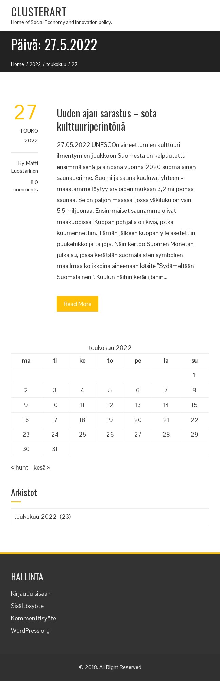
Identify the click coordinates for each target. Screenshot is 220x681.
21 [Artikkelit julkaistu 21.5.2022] (166, 420)
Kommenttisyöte (33, 618)
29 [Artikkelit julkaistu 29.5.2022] (194, 434)
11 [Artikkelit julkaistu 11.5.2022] (82, 405)
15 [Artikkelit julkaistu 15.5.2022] (194, 405)
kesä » (42, 467)
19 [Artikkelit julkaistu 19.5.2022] (110, 420)
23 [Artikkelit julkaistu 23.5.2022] (26, 434)
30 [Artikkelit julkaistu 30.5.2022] (26, 449)
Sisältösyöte (27, 606)
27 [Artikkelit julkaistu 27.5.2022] (138, 434)
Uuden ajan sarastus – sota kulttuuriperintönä (107, 119)
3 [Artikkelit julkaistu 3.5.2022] (54, 390)
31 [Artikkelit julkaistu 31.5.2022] (55, 449)
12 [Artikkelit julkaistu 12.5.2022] (110, 405)
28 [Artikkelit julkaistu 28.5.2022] (166, 434)
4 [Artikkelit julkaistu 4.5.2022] (82, 390)
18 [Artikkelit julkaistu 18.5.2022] (82, 420)
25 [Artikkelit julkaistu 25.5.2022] (82, 434)
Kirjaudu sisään (31, 593)
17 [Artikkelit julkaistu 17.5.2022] (55, 420)
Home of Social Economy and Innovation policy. (61, 22)
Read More (77, 304)
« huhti (20, 467)
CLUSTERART (39, 11)
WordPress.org (30, 630)
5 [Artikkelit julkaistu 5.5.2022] (110, 390)
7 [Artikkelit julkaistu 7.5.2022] (166, 390)
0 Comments (25, 185)
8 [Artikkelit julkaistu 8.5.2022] (194, 390)
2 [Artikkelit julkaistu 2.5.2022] (26, 390)
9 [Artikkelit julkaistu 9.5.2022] (26, 405)
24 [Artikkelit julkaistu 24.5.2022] (55, 434)
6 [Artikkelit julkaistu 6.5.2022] (138, 390)
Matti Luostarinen (24, 166)
